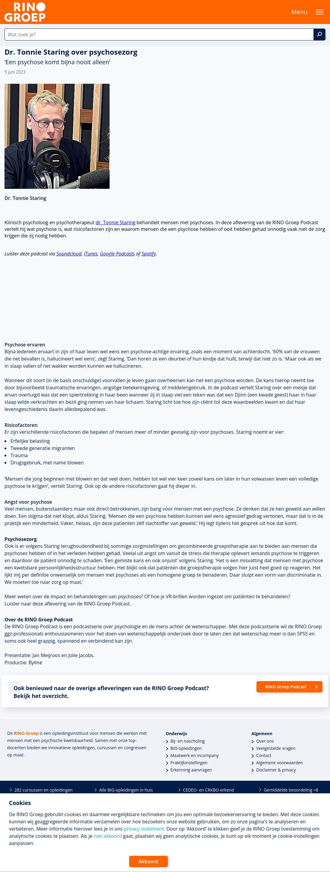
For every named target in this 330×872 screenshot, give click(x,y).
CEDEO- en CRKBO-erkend (208, 790)
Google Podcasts (117, 253)
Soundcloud (69, 253)
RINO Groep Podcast (285, 686)
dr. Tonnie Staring (115, 222)
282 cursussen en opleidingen (43, 790)
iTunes (90, 253)
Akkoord (148, 861)
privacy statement (144, 828)
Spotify (148, 253)
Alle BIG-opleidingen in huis (126, 790)
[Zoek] (319, 35)
